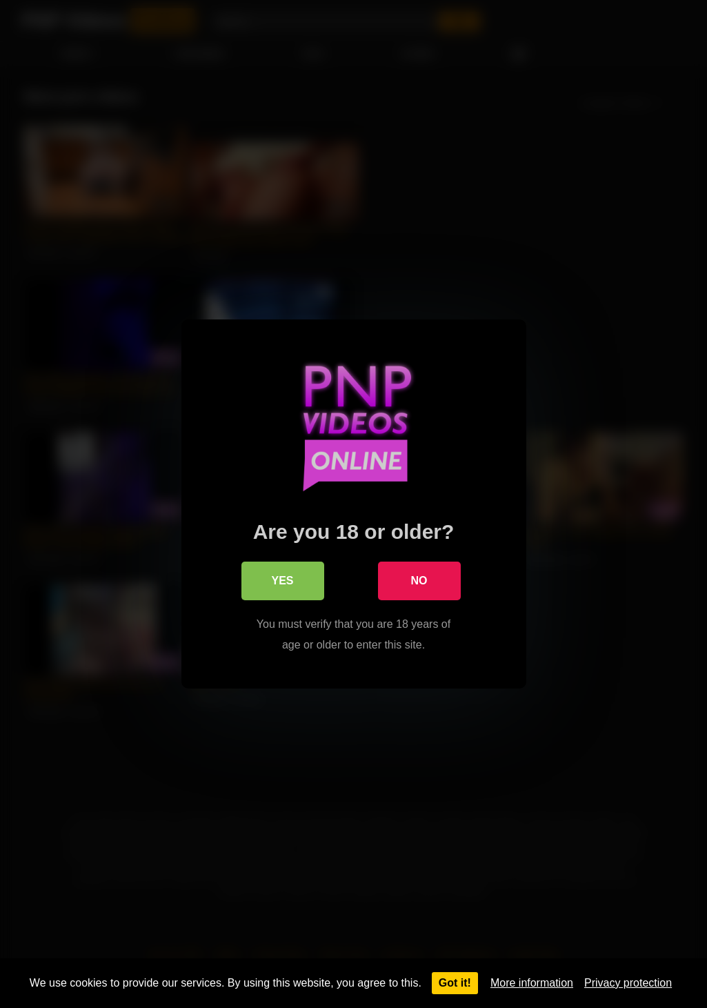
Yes (282, 580)
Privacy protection (628, 983)
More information (531, 983)
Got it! (455, 983)
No (419, 580)
